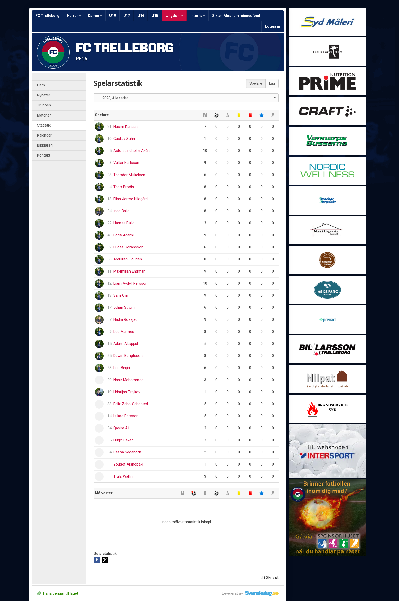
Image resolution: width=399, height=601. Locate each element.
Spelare (255, 83)
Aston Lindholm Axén (131, 150)
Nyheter (43, 95)
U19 (112, 16)
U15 (155, 16)
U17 (126, 16)
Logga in (272, 26)
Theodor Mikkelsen (129, 174)
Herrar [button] (74, 16)
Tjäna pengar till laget (57, 593)
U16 (140, 16)
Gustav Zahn (124, 138)
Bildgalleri (45, 145)
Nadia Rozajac (125, 319)
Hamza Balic (123, 223)
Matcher (44, 115)
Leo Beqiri (121, 367)
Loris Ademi (123, 235)
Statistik (44, 125)
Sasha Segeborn (127, 452)
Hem (41, 85)
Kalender (44, 135)
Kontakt (43, 155)
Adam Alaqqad (125, 343)
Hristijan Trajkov (126, 392)
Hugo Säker (123, 440)
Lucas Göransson (128, 247)
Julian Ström (124, 307)
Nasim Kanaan (125, 126)
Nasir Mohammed (128, 379)
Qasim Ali (121, 428)
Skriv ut (270, 577)
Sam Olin (120, 295)
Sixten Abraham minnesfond (236, 16)
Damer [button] (95, 16)
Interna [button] (197, 16)
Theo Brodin (123, 187)
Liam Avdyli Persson (130, 283)
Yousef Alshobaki (128, 464)
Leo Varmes (123, 331)
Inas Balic (121, 211)
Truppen (44, 105)
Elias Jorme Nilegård (130, 199)
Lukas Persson (125, 416)
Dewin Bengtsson (128, 355)
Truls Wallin (123, 476)
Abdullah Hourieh (127, 259)
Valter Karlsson (126, 162)
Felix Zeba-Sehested (130, 404)
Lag (272, 83)
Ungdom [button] (174, 16)
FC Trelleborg (47, 16)
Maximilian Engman (129, 271)
